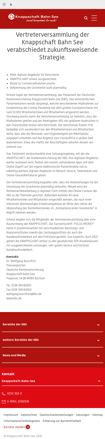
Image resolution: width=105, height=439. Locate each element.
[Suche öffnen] (86, 19)
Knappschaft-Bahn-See (18, 381)
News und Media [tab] (14, 355)
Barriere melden (17, 427)
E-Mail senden (18, 401)
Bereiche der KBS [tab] (15, 324)
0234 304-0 (14, 393)
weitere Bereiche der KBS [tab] (21, 339)
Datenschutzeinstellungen (56, 414)
